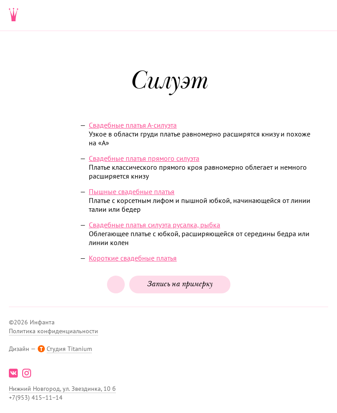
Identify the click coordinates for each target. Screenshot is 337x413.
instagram (26, 373)
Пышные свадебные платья (131, 191)
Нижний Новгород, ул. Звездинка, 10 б (62, 389)
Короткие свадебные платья (133, 257)
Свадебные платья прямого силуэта (144, 158)
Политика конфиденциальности (53, 331)
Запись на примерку (180, 284)
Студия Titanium (69, 349)
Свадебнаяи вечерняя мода (14, 15)
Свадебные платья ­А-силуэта (133, 125)
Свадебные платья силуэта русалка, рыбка (154, 224)
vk (13, 373)
